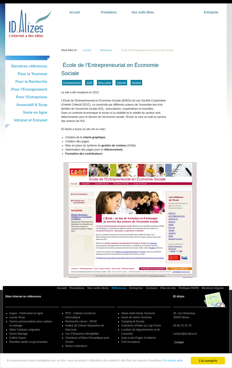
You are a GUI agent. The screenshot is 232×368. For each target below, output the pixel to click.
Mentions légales (213, 288)
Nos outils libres (143, 12)
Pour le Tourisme (32, 74)
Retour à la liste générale (80, 58)
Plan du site (168, 288)
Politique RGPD (189, 288)
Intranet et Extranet (30, 120)
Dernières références (29, 66)
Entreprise (211, 12)
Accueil (74, 12)
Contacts (151, 288)
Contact (179, 342)
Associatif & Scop (31, 105)
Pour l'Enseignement (29, 89)
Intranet (136, 82)
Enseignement (72, 82)
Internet (121, 82)
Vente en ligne (35, 112)
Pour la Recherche (31, 82)
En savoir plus (17, 362)
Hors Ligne (104, 82)
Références (177, 12)
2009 (89, 82)
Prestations (109, 12)
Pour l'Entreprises (31, 97)
